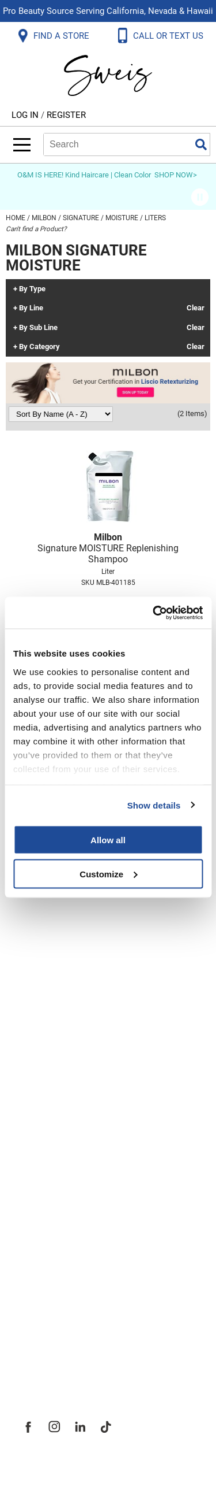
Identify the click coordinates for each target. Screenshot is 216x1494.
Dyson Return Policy (68, 1065)
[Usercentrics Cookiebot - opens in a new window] (154, 612)
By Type (32, 289)
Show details (154, 805)
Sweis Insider (51, 1354)
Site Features (51, 1252)
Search (201, 144)
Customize (108, 873)
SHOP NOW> (175, 174)
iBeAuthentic (130, 1466)
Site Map (40, 1278)
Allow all (108, 840)
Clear (195, 308)
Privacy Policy (52, 1091)
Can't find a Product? (36, 229)
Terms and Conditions (73, 1141)
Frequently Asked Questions (89, 989)
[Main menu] (22, 144)
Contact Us (45, 1014)
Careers (37, 1303)
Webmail (40, 1167)
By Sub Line (38, 328)
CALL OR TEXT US (169, 36)
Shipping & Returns (65, 1040)
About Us (40, 1227)
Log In (26, 115)
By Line (31, 308)
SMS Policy (45, 1116)
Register (66, 115)
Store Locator (52, 1329)
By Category (39, 347)
